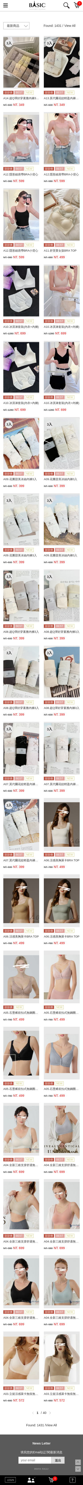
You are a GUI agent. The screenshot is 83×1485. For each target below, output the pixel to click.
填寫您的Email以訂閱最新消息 (41, 1452)
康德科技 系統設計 (41, 1469)
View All (69, 25)
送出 (58, 1460)
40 (44, 1413)
